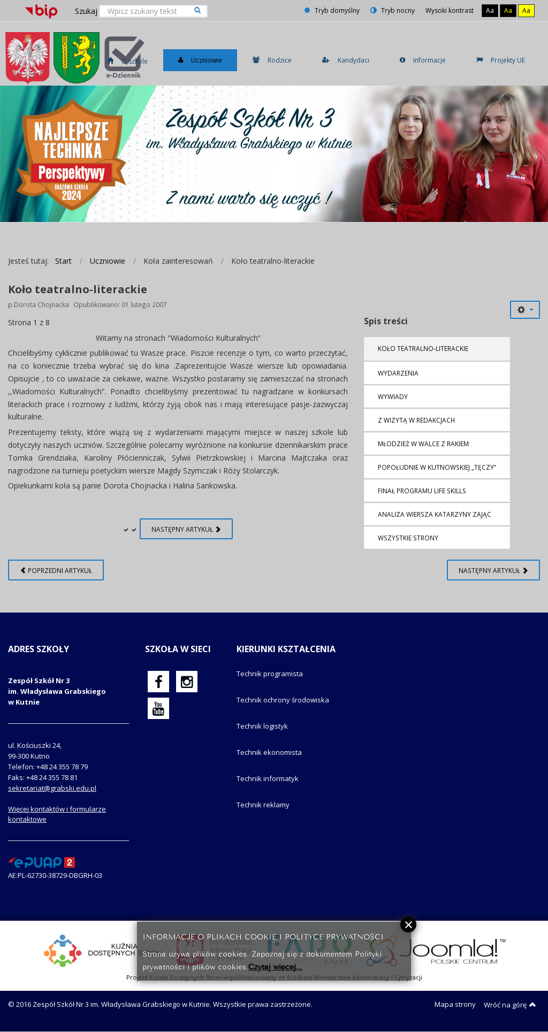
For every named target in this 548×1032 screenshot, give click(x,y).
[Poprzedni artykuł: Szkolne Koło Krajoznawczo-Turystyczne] (56, 570)
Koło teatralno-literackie (423, 348)
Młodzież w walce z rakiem (423, 443)
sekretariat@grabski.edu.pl (52, 788)
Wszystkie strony (408, 537)
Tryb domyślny (332, 10)
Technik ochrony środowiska (283, 700)
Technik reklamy (263, 804)
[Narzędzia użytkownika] (525, 310)
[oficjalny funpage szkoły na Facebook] (159, 681)
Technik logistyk (262, 726)
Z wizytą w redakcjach (416, 420)
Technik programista (270, 673)
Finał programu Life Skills (422, 490)
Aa (490, 10)
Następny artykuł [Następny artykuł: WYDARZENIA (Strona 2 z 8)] (186, 529)
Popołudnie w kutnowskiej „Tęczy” (437, 467)
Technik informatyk (268, 778)
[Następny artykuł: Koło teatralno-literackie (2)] (493, 570)
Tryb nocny (392, 10)
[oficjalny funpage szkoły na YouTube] (158, 708)
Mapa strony (455, 1004)
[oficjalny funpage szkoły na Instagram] (187, 681)
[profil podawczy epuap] (41, 862)
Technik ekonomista (269, 752)
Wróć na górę (510, 1004)
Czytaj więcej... (275, 966)
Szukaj (86, 11)
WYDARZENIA (398, 373)
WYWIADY (393, 396)
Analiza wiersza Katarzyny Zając (434, 514)
